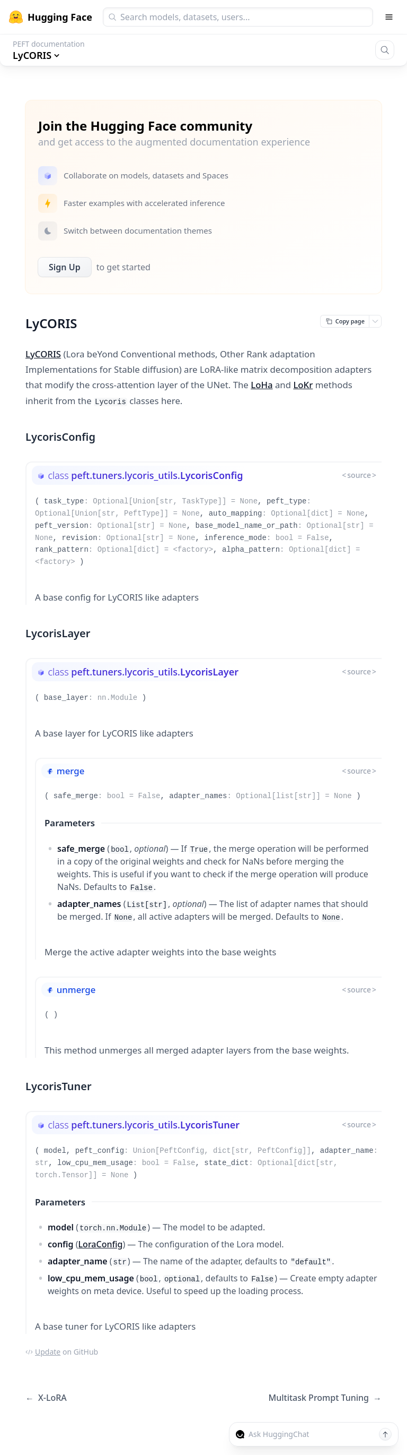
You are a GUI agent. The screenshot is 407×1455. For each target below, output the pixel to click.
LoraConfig (100, 1244)
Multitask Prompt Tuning (325, 1398)
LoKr (303, 385)
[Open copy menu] (375, 321)
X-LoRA (46, 1398)
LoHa (261, 385)
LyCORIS (43, 354)
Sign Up (65, 267)
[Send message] (385, 1434)
